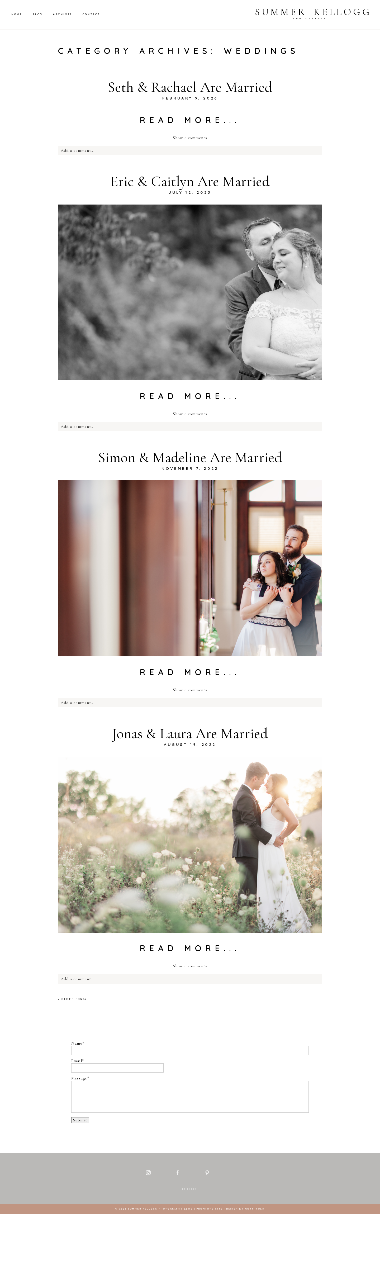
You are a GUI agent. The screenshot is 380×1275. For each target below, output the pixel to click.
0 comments (190, 137)
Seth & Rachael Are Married (190, 87)
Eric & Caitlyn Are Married (190, 181)
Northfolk (255, 1270)
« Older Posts (72, 999)
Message (79, 1078)
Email (76, 1060)
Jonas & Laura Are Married (190, 733)
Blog (37, 14)
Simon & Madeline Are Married (190, 457)
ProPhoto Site (210, 1270)
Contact (91, 14)
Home (16, 14)
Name (76, 1043)
